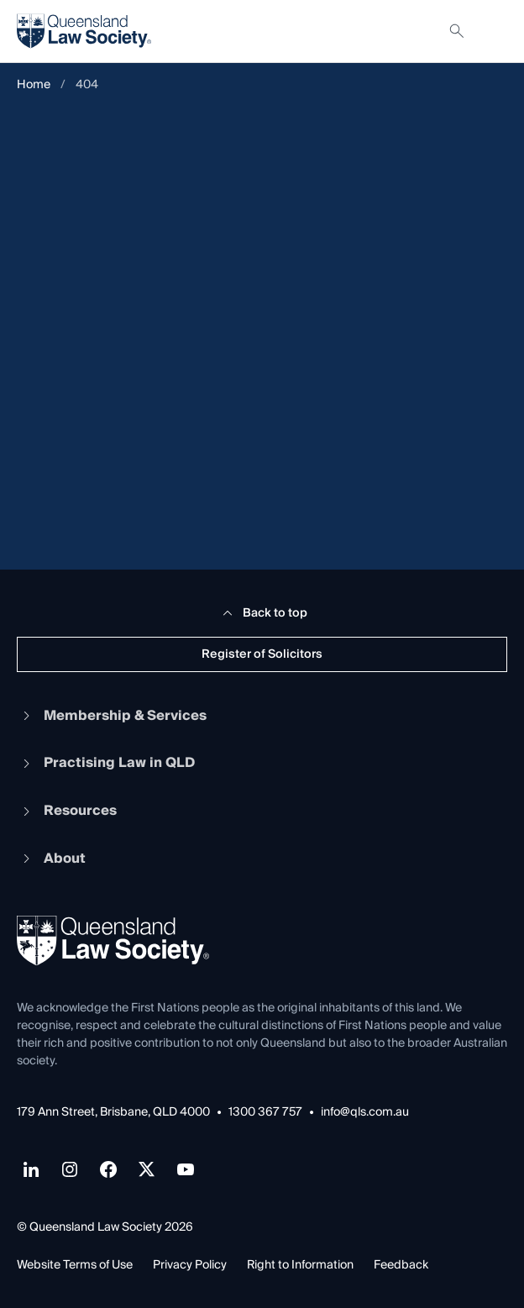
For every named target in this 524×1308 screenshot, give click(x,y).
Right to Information (300, 1265)
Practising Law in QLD (106, 763)
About (51, 858)
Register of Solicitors (262, 654)
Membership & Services (112, 716)
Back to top (262, 613)
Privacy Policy (190, 1265)
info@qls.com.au (365, 1113)
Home (33, 85)
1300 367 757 (265, 1113)
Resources (67, 810)
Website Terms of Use (75, 1265)
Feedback (401, 1265)
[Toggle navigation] (493, 31)
